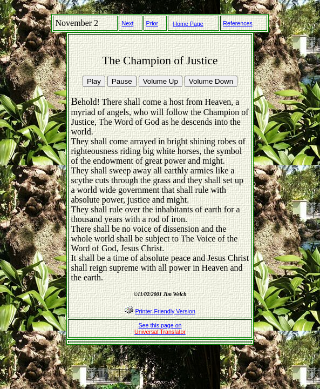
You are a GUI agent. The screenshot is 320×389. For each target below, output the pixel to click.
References (238, 23)
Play (94, 81)
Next (127, 23)
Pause (122, 81)
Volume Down (211, 81)
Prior (152, 23)
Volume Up (160, 81)
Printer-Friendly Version (165, 311)
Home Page (188, 24)
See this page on (160, 328)
